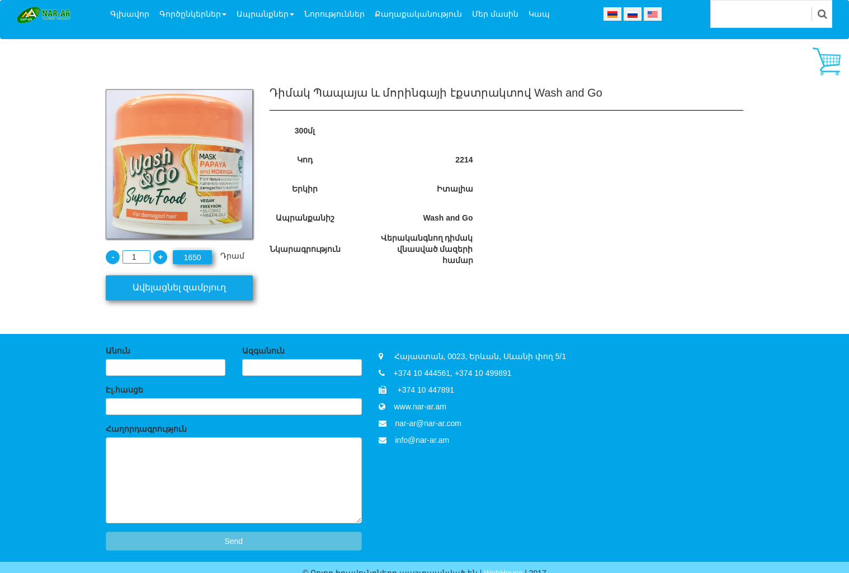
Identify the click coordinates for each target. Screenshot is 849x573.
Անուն (118, 350)
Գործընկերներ (193, 13)
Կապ (539, 13)
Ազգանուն (263, 350)
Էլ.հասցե (124, 389)
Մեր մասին (495, 13)
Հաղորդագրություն (146, 428)
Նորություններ (334, 13)
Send (233, 541)
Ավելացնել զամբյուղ (179, 287)
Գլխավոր (129, 13)
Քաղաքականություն (418, 13)
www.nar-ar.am (420, 406)
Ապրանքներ (265, 13)
